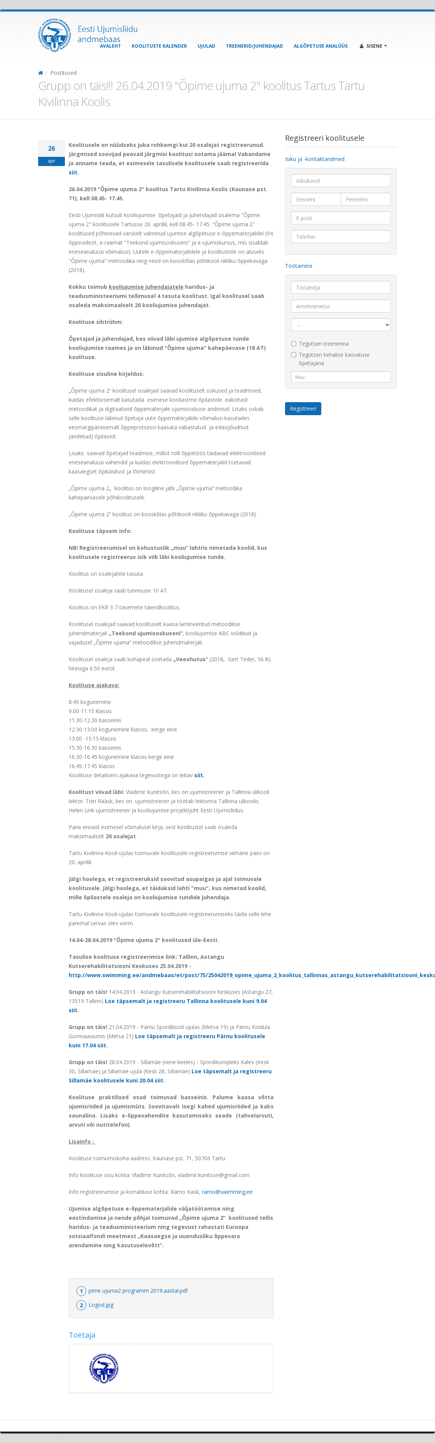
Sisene (373, 46)
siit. (74, 172)
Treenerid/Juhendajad (254, 46)
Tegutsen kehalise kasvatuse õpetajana (330, 359)
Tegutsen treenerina (320, 343)
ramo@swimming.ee (227, 1191)
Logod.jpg (101, 1304)
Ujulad (206, 46)
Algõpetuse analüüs (321, 46)
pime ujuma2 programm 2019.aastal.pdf (138, 1290)
